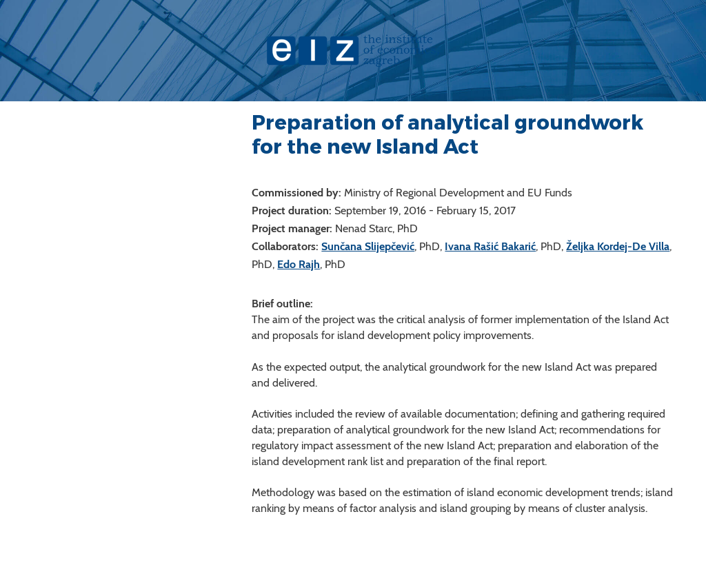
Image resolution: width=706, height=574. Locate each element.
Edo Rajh (298, 264)
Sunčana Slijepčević (367, 246)
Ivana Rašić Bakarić (490, 246)
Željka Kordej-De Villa (617, 246)
